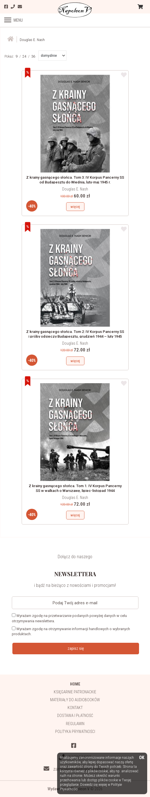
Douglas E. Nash (75, 189)
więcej (75, 207)
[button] (53, 55)
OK (141, 757)
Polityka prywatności (75, 731)
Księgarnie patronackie (75, 692)
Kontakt (75, 707)
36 (33, 56)
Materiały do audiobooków (75, 700)
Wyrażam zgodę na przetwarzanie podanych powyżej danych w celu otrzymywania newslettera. (69, 618)
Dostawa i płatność (75, 715)
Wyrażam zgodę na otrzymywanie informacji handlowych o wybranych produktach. (71, 631)
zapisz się (76, 648)
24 (24, 56)
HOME (75, 684)
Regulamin (75, 723)
